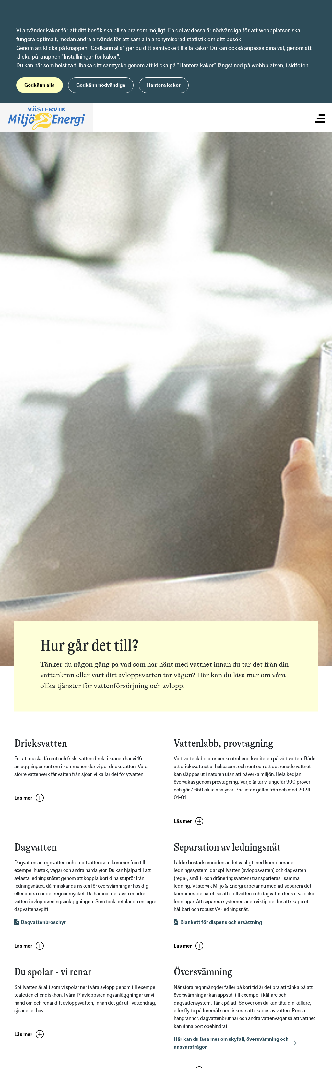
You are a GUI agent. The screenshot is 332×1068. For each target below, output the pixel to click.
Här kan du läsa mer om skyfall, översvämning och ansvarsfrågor (231, 1043)
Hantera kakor (164, 85)
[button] (30, 798)
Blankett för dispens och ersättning (221, 922)
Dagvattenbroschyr (43, 922)
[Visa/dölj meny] (320, 118)
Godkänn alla (39, 85)
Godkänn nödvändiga (100, 85)
